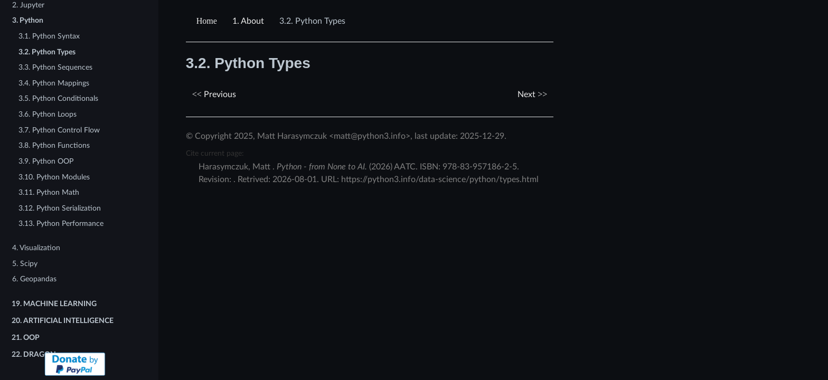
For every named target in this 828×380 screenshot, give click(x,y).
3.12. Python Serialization (59, 208)
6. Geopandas (34, 279)
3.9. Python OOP (45, 161)
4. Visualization (36, 248)
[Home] (208, 21)
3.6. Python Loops (47, 114)
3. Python (27, 20)
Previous (214, 94)
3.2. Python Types (47, 52)
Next (532, 94)
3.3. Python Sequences (55, 67)
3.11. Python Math (48, 192)
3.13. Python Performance (60, 223)
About (248, 21)
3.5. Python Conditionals (58, 98)
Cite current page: (215, 153)
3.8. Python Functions (54, 145)
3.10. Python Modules (54, 177)
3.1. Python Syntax (49, 36)
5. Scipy (24, 264)
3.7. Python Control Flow (59, 130)
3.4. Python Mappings (53, 83)
